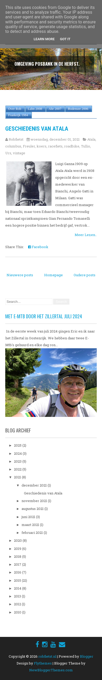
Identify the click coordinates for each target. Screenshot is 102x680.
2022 (18, 469)
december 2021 (35, 485)
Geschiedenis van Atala (36, 128)
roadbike (71, 146)
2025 (18, 445)
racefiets (55, 146)
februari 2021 (33, 532)
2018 (18, 556)
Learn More (44, 39)
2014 (18, 588)
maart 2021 (31, 524)
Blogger (86, 656)
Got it (65, 39)
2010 (18, 612)
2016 (18, 572)
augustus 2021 (33, 508)
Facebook (38, 246)
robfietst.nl (47, 656)
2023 (18, 461)
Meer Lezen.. (86, 234)
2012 (18, 604)
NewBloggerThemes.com (51, 670)
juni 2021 (29, 516)
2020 (18, 540)
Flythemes (43, 663)
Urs (8, 153)
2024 (18, 453)
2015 (18, 580)
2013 (18, 596)
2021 (18, 477)
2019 (18, 548)
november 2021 (35, 500)
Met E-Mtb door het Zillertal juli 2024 (43, 316)
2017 (18, 564)
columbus (13, 146)
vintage (19, 153)
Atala (91, 139)
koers (42, 146)
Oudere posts (84, 275)
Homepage (53, 275)
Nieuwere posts (20, 275)
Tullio (85, 146)
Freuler (29, 146)
